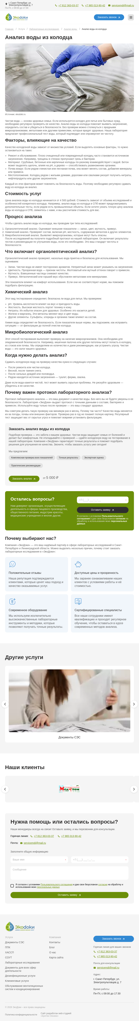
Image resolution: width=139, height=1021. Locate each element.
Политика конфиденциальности (21, 1015)
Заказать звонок (107, 17)
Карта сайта (56, 957)
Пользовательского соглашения (57, 884)
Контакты (54, 942)
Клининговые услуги (17, 980)
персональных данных (48, 887)
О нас (52, 952)
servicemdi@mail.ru (123, 5)
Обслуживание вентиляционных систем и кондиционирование (24, 987)
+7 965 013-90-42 (95, 5)
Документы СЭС (14, 942)
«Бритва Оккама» (49, 1016)
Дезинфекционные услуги (20, 975)
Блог (52, 947)
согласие (120, 518)
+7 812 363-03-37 (68, 5)
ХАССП (9, 952)
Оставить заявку (100, 509)
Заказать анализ (22, 478)
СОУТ (8, 957)
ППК (7, 947)
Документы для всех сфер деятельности (20, 969)
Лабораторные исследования (22, 962)
